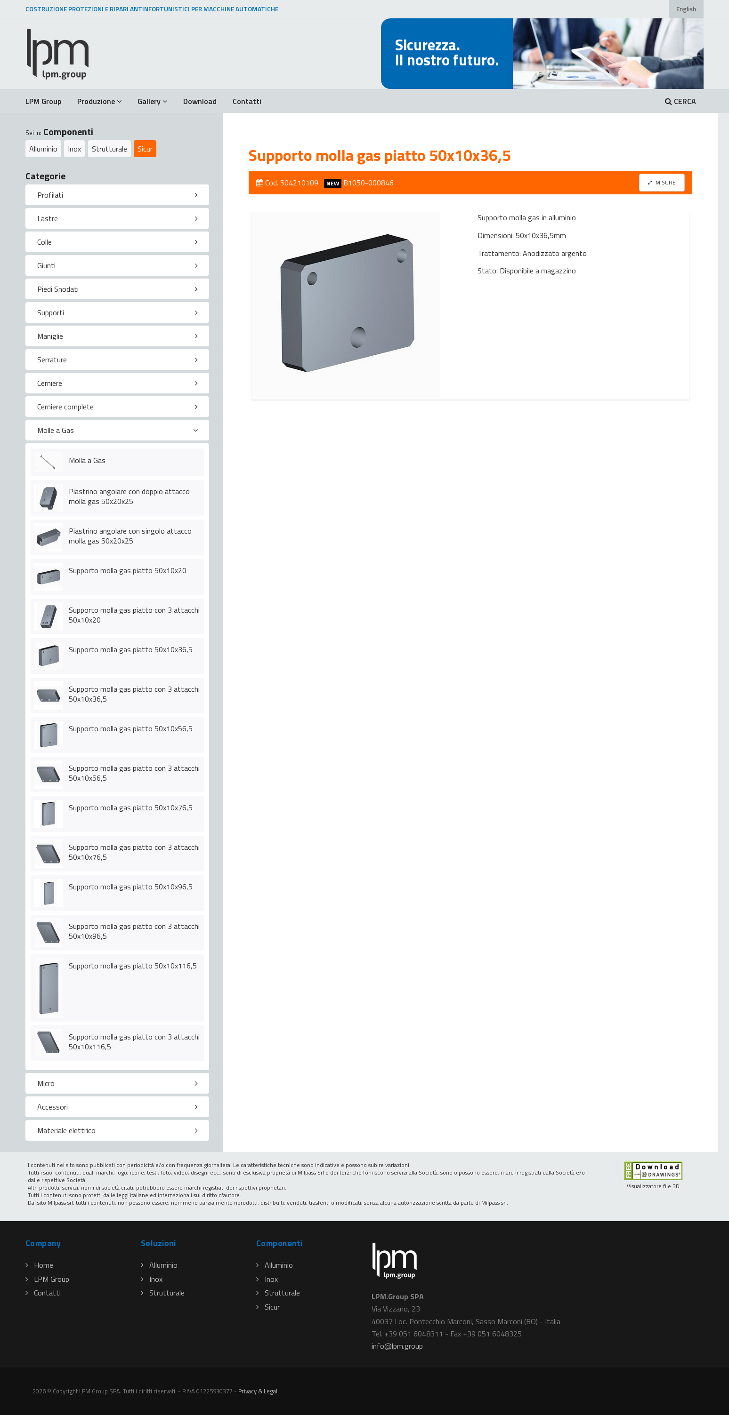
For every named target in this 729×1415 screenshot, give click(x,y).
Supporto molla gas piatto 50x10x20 (127, 570)
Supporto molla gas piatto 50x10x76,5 (131, 807)
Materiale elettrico (66, 1130)
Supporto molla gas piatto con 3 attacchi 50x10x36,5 (134, 693)
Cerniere (49, 383)
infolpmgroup (397, 1345)
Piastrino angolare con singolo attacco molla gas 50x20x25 (130, 535)
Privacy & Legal (257, 1391)
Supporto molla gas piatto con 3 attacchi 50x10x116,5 (134, 1041)
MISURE (662, 182)
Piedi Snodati (58, 289)
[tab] (117, 194)
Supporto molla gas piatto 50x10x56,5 (131, 728)
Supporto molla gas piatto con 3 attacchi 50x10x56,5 (134, 772)
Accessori (52, 1106)
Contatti (247, 101)
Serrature (52, 359)
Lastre (47, 218)
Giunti (46, 265)
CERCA (680, 101)
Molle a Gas (55, 430)
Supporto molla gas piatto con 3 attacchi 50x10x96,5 (134, 931)
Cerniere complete (65, 406)
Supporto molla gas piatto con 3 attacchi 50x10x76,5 (134, 852)
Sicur (145, 148)
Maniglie (50, 336)
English (686, 9)
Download (200, 101)
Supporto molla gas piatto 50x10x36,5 (131, 649)
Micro (46, 1083)
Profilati (50, 194)
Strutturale (109, 148)
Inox (74, 148)
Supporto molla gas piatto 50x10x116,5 (133, 965)
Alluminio (43, 148)
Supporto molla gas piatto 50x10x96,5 (131, 886)
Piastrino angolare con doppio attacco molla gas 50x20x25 (129, 496)
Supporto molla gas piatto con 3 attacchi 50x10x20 (134, 614)
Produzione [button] (99, 101)
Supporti (50, 312)
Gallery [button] (152, 101)
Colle (44, 242)
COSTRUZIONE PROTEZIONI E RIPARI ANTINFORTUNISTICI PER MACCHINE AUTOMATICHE (151, 9)
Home (39, 1265)
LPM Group (43, 101)
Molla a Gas (87, 460)
